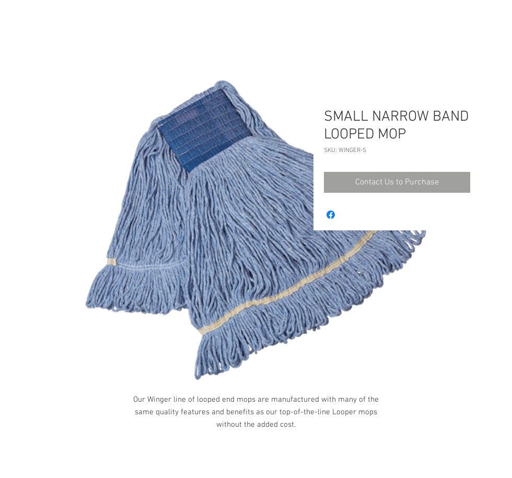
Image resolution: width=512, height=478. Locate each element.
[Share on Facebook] (330, 214)
